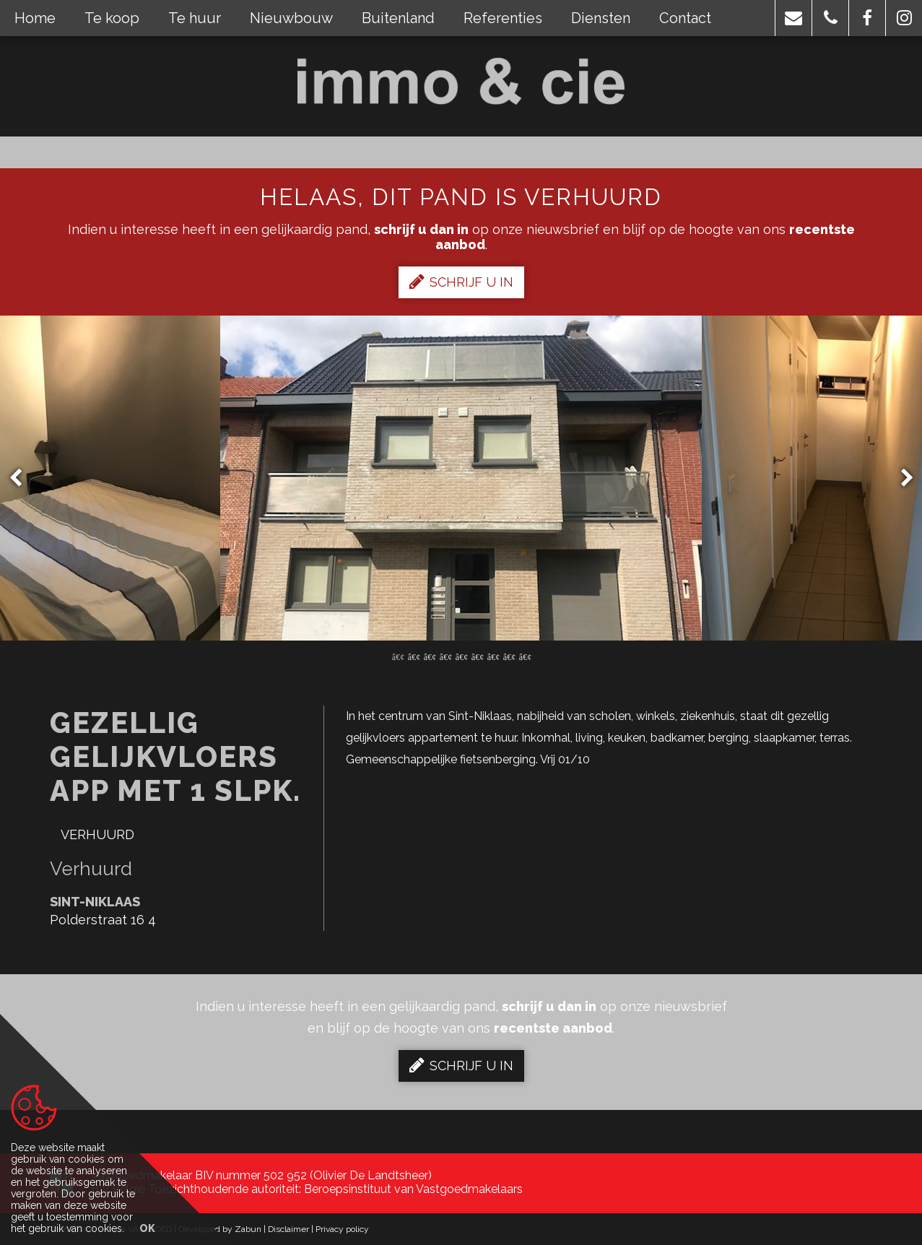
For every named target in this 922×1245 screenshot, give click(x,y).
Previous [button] (22, 478)
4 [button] (445, 655)
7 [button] (493, 655)
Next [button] (900, 478)
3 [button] (429, 655)
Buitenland (398, 18)
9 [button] (524, 655)
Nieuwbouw (291, 18)
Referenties (503, 18)
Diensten (600, 18)
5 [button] (461, 655)
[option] (461, 478)
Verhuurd (97, 834)
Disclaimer (288, 1229)
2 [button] (413, 655)
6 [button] (477, 655)
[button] (793, 18)
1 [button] (397, 655)
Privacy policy (342, 1229)
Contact (685, 18)
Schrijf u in (461, 281)
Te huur (194, 18)
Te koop (111, 18)
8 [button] (509, 655)
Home (35, 18)
